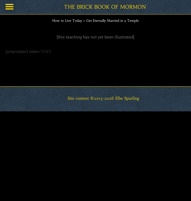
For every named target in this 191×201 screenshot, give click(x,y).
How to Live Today (67, 20)
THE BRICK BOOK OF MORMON (105, 7)
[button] (9, 6)
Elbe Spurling (127, 98)
